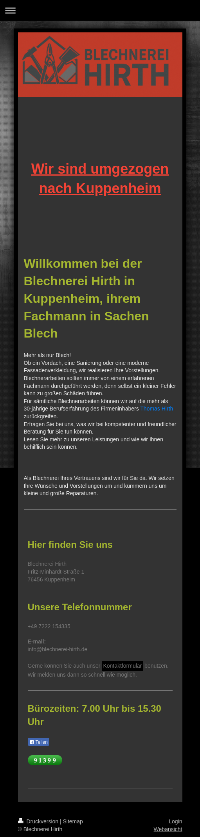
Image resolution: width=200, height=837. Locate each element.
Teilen (38, 742)
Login (175, 821)
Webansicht (168, 829)
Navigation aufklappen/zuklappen (100, 10)
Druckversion (39, 821)
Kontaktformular (122, 666)
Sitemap (73, 821)
